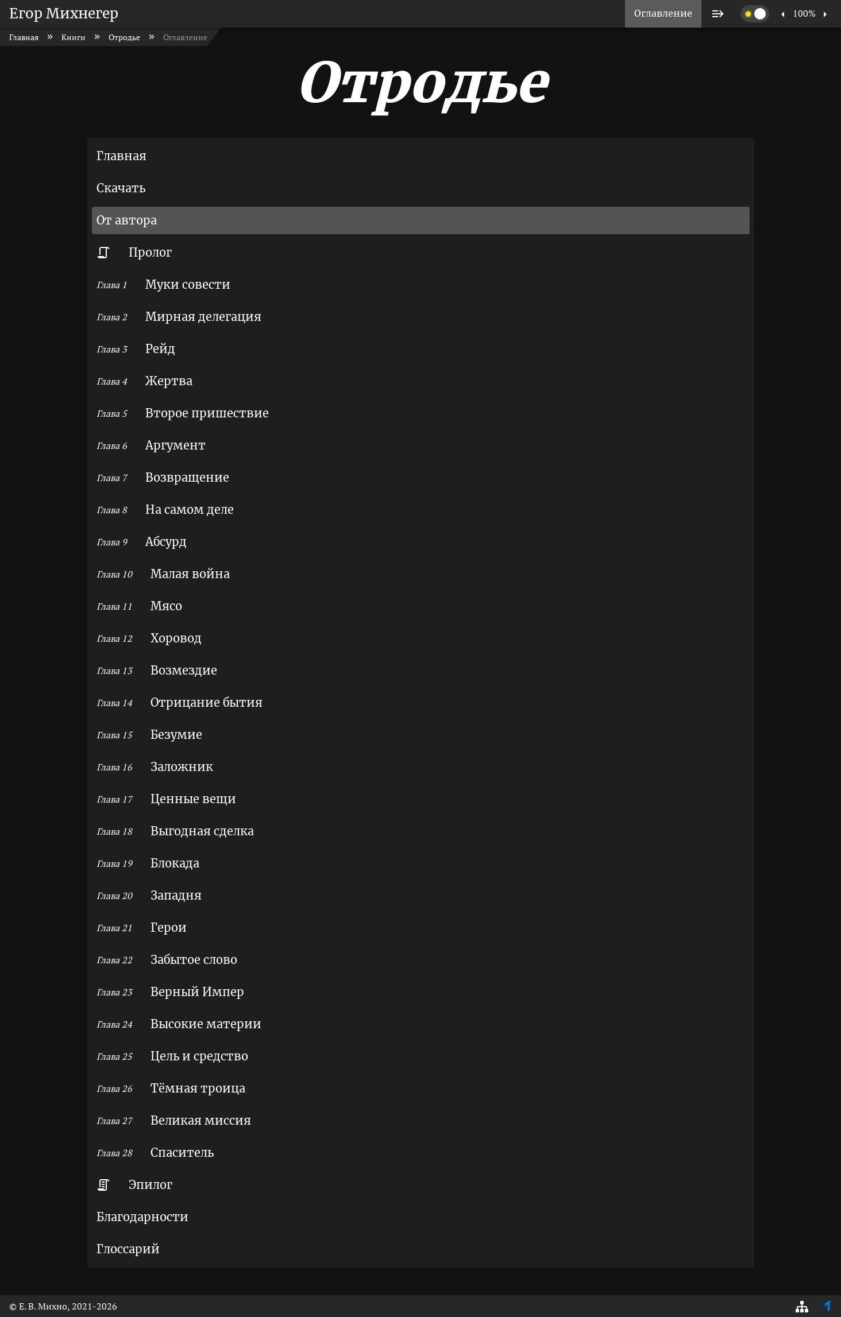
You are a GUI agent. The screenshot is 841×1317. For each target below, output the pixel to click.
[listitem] (663, 14)
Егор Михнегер (63, 13)
